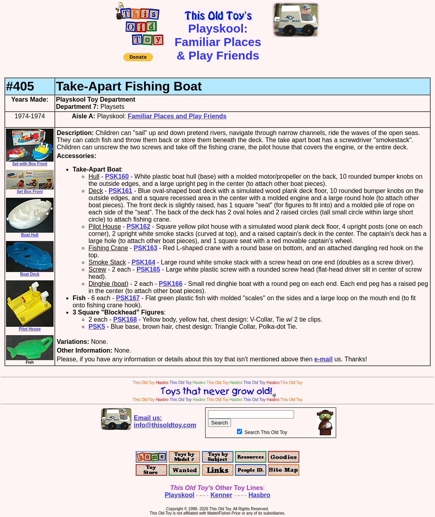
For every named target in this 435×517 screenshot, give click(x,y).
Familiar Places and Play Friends (177, 116)
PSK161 (121, 190)
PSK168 (125, 319)
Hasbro (259, 495)
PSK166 (171, 283)
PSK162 (138, 226)
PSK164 (143, 262)
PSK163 (146, 248)
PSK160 (117, 176)
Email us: (165, 421)
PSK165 (148, 269)
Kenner (221, 495)
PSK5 (97, 326)
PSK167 (128, 298)
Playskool (179, 495)
